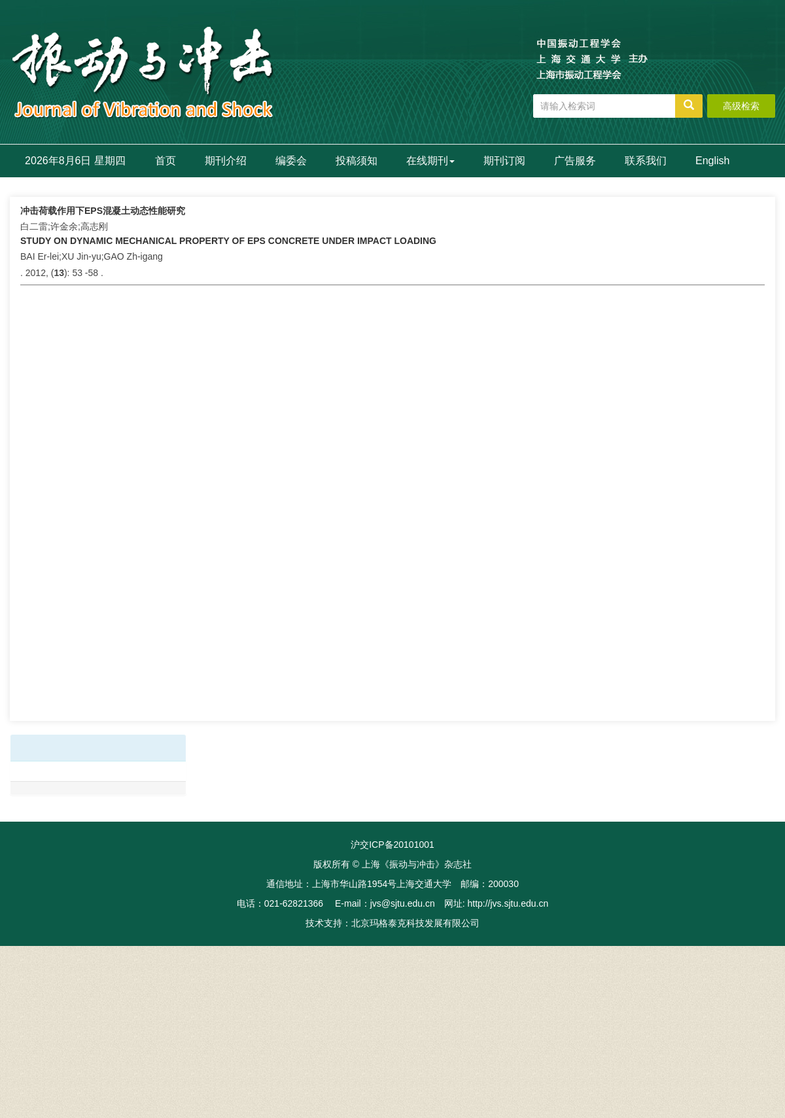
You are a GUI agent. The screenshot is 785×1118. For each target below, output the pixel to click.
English (712, 160)
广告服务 (575, 160)
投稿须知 (356, 160)
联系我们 (646, 160)
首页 (165, 160)
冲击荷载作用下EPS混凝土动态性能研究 (102, 210)
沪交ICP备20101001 (392, 844)
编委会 (291, 160)
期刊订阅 (504, 160)
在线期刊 (430, 160)
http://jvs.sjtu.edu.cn (507, 903)
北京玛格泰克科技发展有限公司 (415, 923)
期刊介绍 (226, 160)
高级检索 (741, 106)
